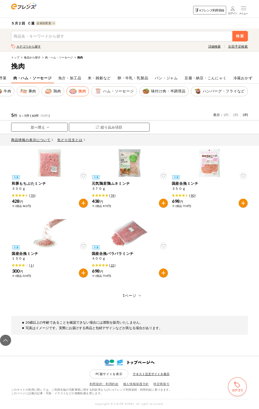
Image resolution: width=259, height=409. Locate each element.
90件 (44, 116)
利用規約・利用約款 (104, 384)
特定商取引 (161, 384)
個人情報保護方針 (136, 384)
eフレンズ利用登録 (209, 10)
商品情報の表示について (32, 140)
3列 (245, 115)
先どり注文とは (71, 140)
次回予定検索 (238, 46)
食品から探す (32, 57)
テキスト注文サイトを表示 (151, 373)
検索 (240, 36)
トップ (15, 57)
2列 (235, 115)
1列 (225, 115)
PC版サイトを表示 (109, 374)
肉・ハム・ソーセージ (59, 57)
